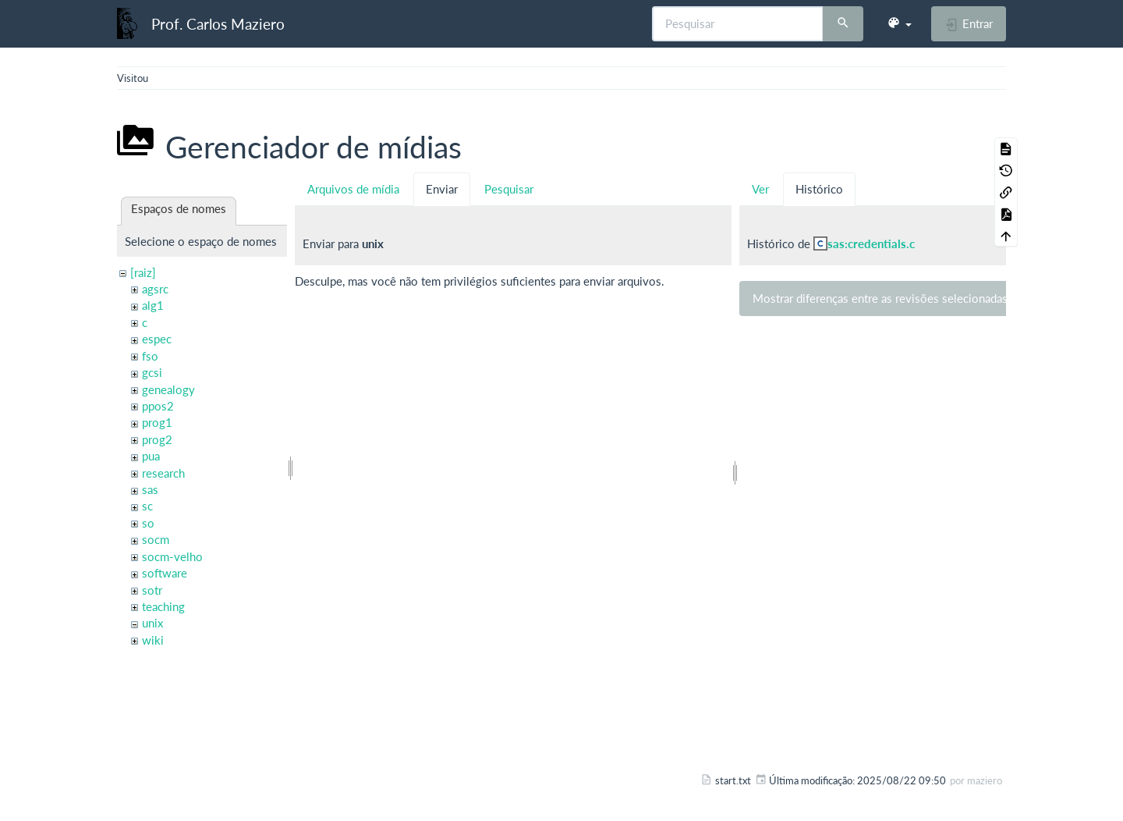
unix (152, 623)
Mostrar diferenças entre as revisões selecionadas (880, 298)
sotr (152, 590)
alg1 (153, 305)
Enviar (442, 189)
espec (157, 339)
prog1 (157, 422)
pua (151, 456)
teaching (163, 606)
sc (147, 506)
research (163, 473)
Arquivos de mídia (353, 189)
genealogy (168, 389)
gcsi (152, 372)
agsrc (155, 289)
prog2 (157, 439)
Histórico (819, 189)
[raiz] (143, 272)
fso (150, 356)
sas (150, 489)
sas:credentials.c (871, 243)
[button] (899, 23)
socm (155, 539)
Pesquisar (508, 189)
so (148, 523)
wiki (153, 640)
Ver (760, 189)
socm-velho (172, 556)
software (164, 573)
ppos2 (158, 406)
